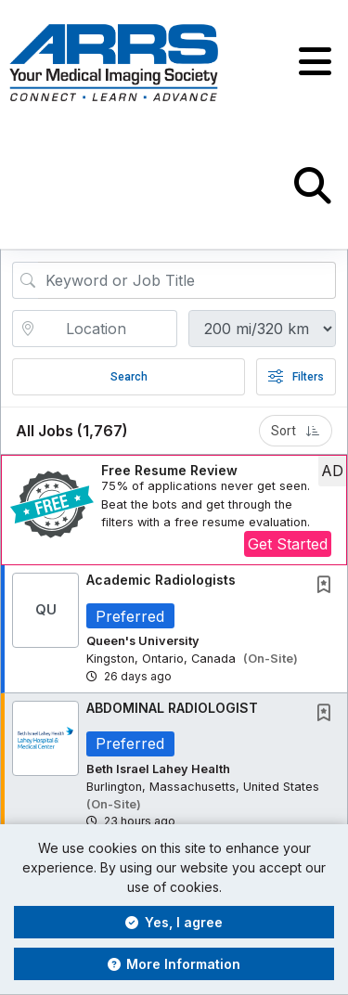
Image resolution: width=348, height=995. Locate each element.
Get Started (288, 544)
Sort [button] (295, 430)
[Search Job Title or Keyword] (187, 280)
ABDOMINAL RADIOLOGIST (172, 708)
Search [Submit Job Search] (129, 376)
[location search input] (107, 328)
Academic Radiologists (161, 580)
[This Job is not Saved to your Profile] (328, 586)
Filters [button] (296, 377)
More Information (174, 964)
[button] (315, 62)
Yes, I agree (174, 922)
